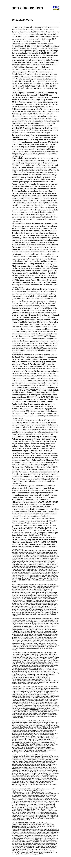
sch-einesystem (27, 8)
